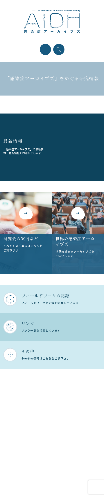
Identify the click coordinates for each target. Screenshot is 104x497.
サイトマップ (54, 424)
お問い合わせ (54, 431)
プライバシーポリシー (54, 409)
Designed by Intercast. (52, 487)
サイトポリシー (54, 417)
